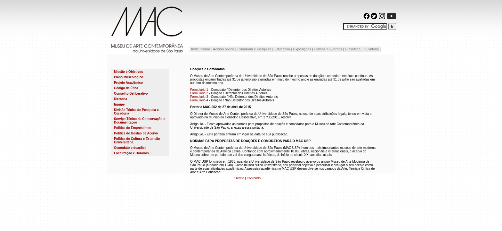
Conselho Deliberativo (131, 93)
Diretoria (120, 99)
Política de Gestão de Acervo (136, 133)
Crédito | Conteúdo (247, 178)
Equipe (119, 104)
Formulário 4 (199, 100)
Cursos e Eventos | (329, 49)
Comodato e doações (130, 148)
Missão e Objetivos (128, 71)
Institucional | (201, 49)
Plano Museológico (128, 77)
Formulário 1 (199, 89)
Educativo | (283, 49)
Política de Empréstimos (132, 128)
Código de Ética (126, 88)
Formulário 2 (199, 93)
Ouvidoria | (372, 49)
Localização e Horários (131, 153)
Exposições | (303, 49)
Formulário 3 (199, 96)
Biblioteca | (353, 49)
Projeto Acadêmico (128, 82)
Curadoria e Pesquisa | (255, 49)
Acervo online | (224, 49)
